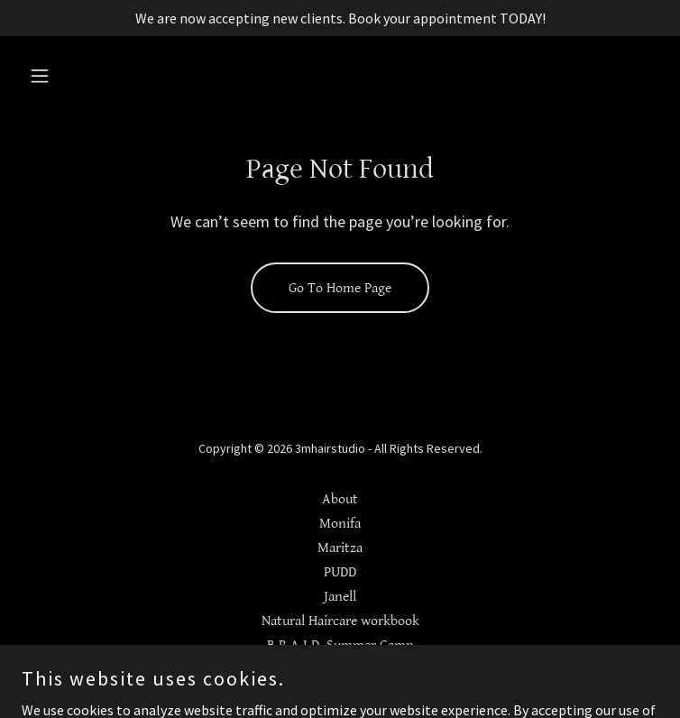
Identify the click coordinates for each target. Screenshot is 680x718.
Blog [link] (340, 669)
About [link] (340, 499)
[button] (69, 76)
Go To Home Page (340, 288)
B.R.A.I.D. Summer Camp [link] (340, 645)
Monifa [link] (340, 523)
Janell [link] (340, 596)
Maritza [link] (340, 548)
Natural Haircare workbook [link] (340, 621)
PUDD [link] (340, 572)
